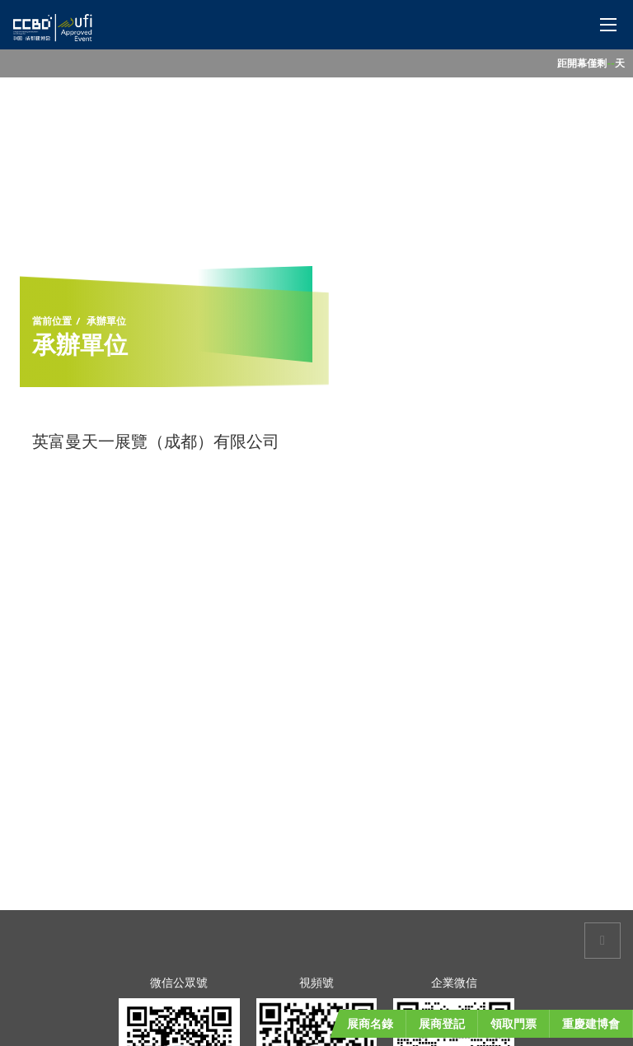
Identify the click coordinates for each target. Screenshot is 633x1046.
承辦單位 (106, 321)
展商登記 (442, 1023)
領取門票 (513, 1023)
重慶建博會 (591, 1023)
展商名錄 (370, 1023)
